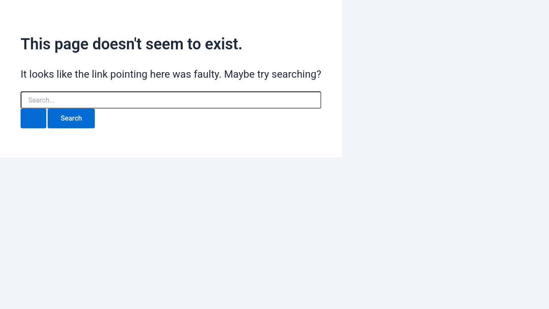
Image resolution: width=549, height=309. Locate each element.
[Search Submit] (33, 118)
